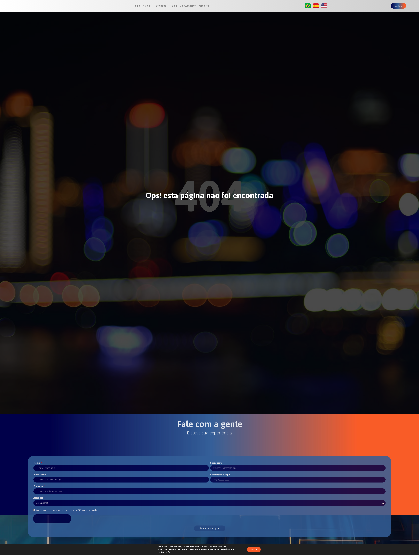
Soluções (162, 8)
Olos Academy (188, 8)
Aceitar (253, 549)
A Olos (147, 8)
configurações (164, 552)
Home (136, 8)
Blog (174, 8)
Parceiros (203, 8)
